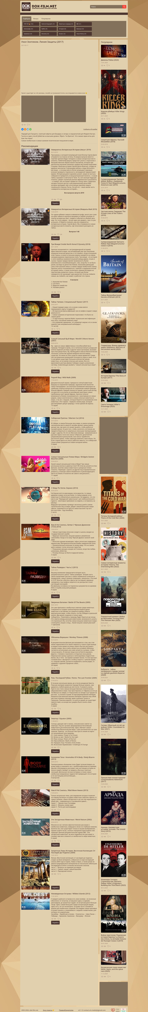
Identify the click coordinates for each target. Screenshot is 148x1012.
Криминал (28, 34)
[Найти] (124, 6)
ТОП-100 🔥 (28, 24)
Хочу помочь (47, 1010)
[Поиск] (106, 6)
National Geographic (48, 24)
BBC (79, 24)
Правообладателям (66, 1010)
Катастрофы (28, 29)
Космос (62, 34)
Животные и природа (66, 24)
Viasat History (81, 34)
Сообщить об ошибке (90, 129)
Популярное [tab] (45, 19)
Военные (80, 29)
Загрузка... (59, 69)
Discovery (45, 34)
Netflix (44, 29)
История (62, 29)
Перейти (55, 203)
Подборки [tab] (26, 19)
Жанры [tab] (35, 19)
